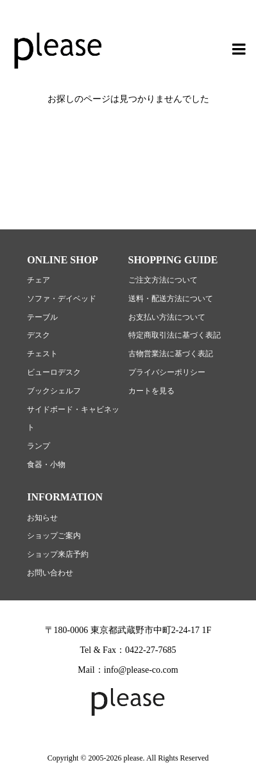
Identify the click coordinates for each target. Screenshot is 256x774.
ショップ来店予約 (58, 554)
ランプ (38, 445)
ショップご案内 (54, 535)
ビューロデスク (54, 372)
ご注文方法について (163, 280)
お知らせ (42, 517)
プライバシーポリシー (166, 372)
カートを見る (151, 390)
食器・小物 (46, 464)
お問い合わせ (50, 572)
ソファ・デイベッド (61, 298)
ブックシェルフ (54, 390)
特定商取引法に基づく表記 (174, 335)
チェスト (42, 353)
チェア (38, 280)
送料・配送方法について (170, 298)
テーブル (42, 317)
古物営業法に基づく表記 (170, 353)
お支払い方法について (166, 317)
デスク (38, 335)
